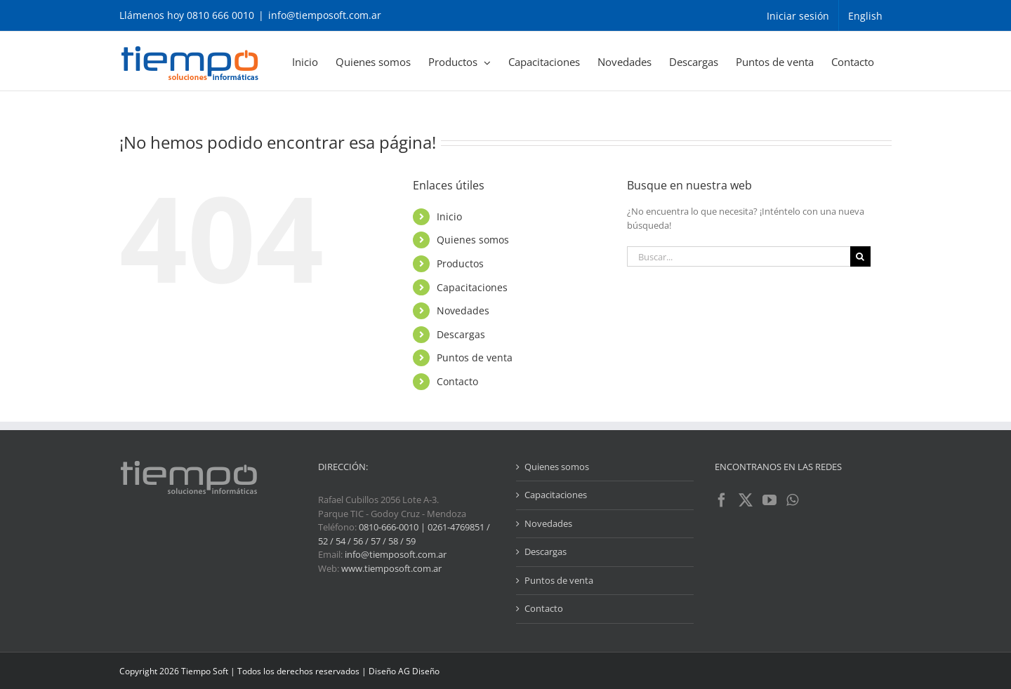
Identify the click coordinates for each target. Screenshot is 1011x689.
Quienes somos (473, 239)
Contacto (457, 381)
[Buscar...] (738, 256)
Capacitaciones (472, 287)
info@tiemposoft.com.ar (324, 15)
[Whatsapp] (792, 500)
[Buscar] (860, 256)
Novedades (463, 310)
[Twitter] (746, 500)
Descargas (461, 334)
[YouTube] (769, 500)
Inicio (449, 216)
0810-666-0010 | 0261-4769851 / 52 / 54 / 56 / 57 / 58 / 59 (404, 534)
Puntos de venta (475, 357)
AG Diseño (419, 671)
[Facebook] (722, 500)
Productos (460, 263)
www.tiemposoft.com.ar (391, 568)
